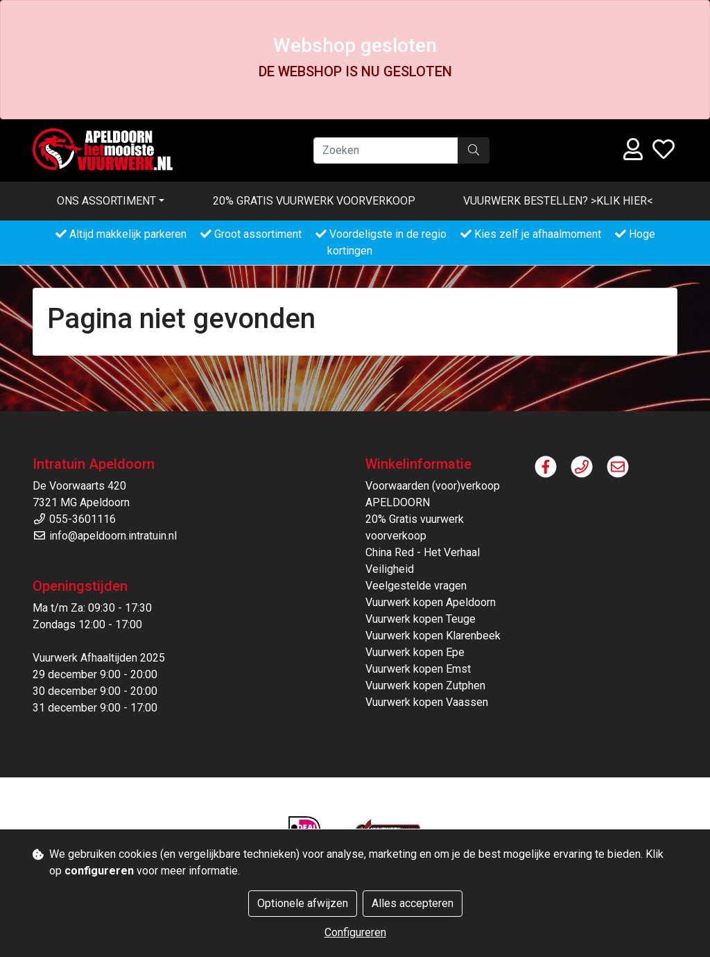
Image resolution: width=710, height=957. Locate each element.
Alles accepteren (412, 903)
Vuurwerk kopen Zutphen (425, 685)
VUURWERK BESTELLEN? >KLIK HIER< (558, 200)
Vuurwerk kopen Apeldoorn (430, 602)
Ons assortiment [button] (106, 200)
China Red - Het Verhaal (422, 552)
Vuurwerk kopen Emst (418, 668)
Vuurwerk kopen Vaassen (426, 702)
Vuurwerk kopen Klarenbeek (433, 635)
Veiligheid (389, 569)
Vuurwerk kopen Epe (415, 652)
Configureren (355, 932)
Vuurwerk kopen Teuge (420, 619)
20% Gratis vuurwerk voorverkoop (314, 200)
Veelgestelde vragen (416, 585)
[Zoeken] (385, 150)
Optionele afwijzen (302, 903)
